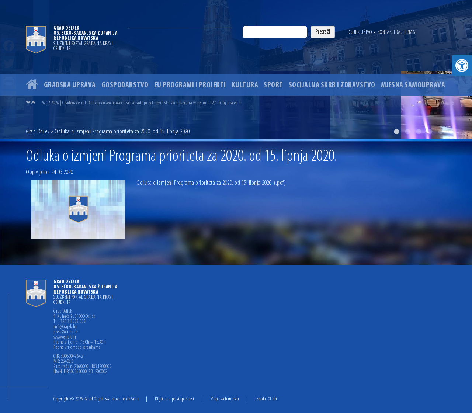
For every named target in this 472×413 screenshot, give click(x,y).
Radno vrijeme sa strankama (77, 347)
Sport (273, 85)
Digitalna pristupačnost (174, 399)
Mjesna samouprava (413, 85)
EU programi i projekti (190, 85)
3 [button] (418, 131)
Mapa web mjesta (224, 399)
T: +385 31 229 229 (69, 321)
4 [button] (429, 131)
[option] (236, 69)
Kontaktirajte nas (396, 32)
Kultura (245, 85)
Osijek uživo (360, 32)
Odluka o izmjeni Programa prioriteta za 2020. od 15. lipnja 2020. (211, 183)
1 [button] (396, 131)
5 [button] (440, 131)
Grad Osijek (38, 131)
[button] (462, 65)
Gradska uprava (70, 85)
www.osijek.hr (65, 337)
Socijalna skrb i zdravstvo (332, 85)
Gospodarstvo (125, 85)
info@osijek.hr (65, 327)
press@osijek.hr (66, 332)
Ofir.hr (273, 399)
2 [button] (407, 131)
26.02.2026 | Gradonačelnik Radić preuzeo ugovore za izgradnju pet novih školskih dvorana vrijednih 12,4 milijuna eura (141, 103)
